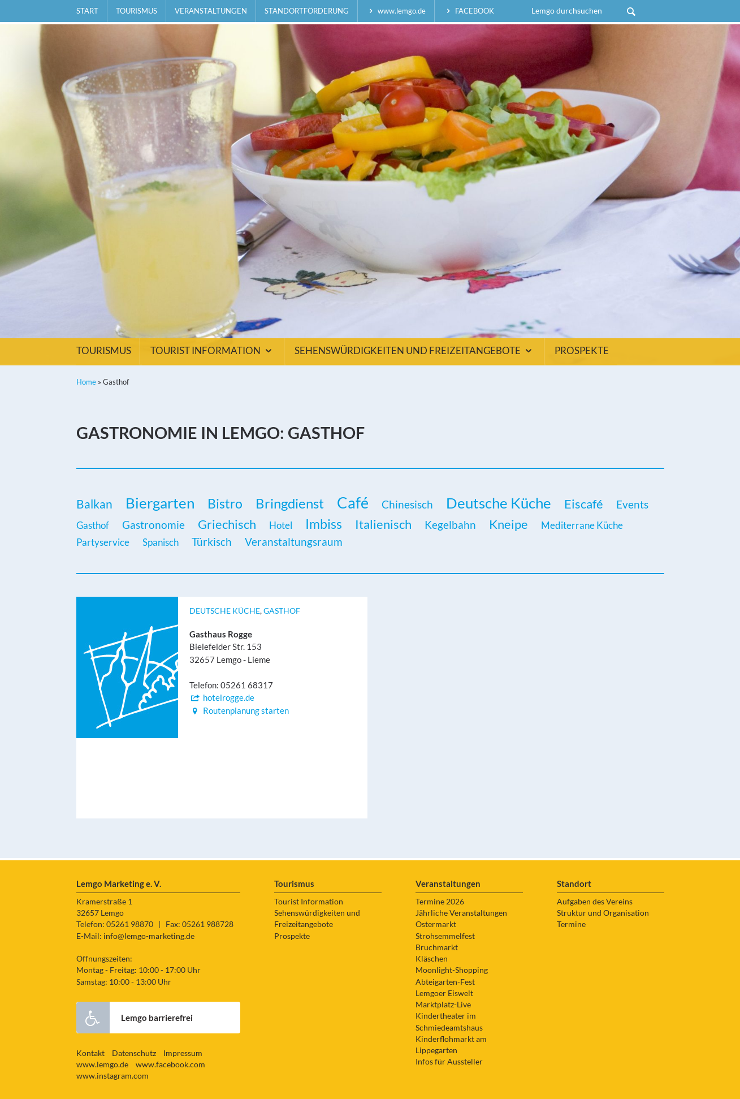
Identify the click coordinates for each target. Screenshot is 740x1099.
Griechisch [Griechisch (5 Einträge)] (227, 524)
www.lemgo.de (396, 10)
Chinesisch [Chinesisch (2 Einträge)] (407, 504)
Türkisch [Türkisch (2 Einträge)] (212, 541)
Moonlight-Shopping (452, 970)
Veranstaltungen (211, 10)
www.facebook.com (170, 1064)
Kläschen (432, 958)
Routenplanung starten (239, 710)
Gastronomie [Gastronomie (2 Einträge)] (153, 524)
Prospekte (582, 350)
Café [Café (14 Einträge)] (353, 503)
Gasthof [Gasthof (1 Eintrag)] (92, 525)
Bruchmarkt (437, 947)
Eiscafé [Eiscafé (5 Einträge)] (583, 503)
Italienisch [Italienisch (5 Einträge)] (383, 524)
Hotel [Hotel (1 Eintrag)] (280, 525)
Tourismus (136, 10)
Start (87, 10)
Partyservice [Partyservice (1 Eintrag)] (102, 542)
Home (86, 381)
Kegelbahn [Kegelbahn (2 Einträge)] (450, 524)
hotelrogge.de (221, 697)
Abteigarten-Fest (445, 981)
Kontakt (90, 1053)
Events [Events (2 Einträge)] (632, 504)
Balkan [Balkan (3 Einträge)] (94, 504)
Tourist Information (212, 350)
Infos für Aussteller (449, 1061)
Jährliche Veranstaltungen (461, 912)
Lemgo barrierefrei (134, 1017)
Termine (571, 924)
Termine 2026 (440, 901)
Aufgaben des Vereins (595, 901)
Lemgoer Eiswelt (444, 993)
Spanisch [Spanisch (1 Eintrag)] (160, 542)
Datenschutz (134, 1053)
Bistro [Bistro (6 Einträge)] (225, 503)
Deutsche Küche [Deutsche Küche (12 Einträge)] (498, 503)
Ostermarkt (436, 924)
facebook (468, 10)
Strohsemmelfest (445, 936)
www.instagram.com (112, 1075)
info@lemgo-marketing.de (148, 936)
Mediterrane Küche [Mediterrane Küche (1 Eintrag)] (582, 525)
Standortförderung (307, 10)
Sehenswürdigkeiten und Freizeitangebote (415, 350)
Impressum (182, 1053)
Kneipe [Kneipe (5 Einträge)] (508, 524)
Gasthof (281, 610)
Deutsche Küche (224, 610)
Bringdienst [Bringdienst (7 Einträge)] (290, 503)
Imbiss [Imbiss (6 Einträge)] (323, 524)
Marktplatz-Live (443, 1004)
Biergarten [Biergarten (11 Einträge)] (160, 502)
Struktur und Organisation (603, 912)
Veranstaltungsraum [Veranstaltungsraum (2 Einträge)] (294, 541)
